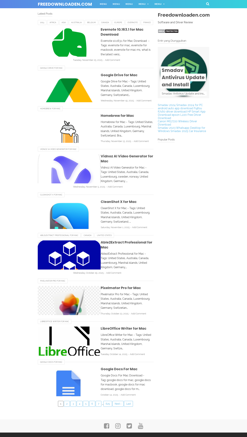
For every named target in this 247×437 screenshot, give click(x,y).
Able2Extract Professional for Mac (59, 224)
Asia (64, 22)
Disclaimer (142, 421)
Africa (53, 22)
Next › (118, 385)
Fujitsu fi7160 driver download (180, 110)
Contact (100, 421)
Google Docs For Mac (51, 344)
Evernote (133, 22)
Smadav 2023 (166, 127)
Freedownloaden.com (65, 4)
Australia (76, 22)
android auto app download (175, 108)
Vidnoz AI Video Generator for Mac (58, 143)
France (147, 22)
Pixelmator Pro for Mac (52, 264)
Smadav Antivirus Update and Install (183, 77)
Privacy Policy (120, 421)
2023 (42, 22)
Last (128, 385)
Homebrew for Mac (50, 103)
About (83, 421)
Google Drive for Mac (51, 63)
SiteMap (162, 421)
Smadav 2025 (179, 131)
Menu (103, 4)
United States (104, 224)
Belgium (91, 22)
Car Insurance (197, 131)
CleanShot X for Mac (51, 183)
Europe (118, 22)
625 (108, 385)
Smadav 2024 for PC (189, 105)
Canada (105, 22)
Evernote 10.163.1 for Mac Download (115, 29)
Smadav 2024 (167, 105)
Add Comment (124, 50)
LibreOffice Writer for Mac (54, 304)
